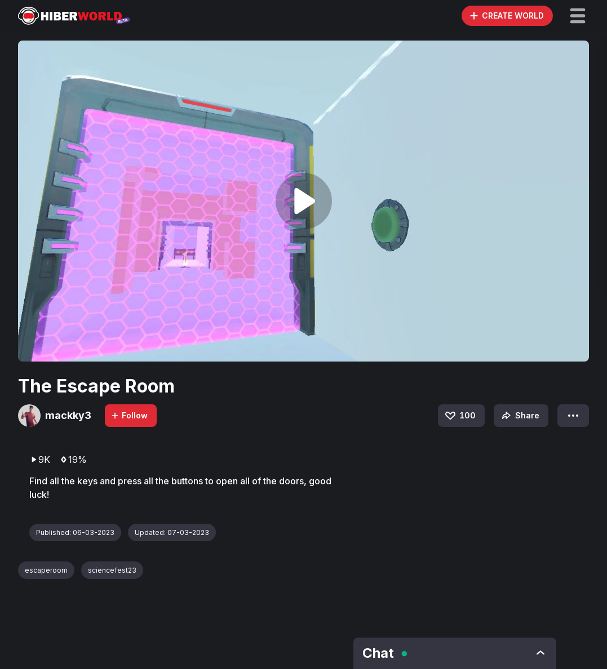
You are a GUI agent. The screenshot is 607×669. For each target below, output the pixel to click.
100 (460, 415)
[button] (577, 16)
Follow (129, 415)
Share (519, 415)
